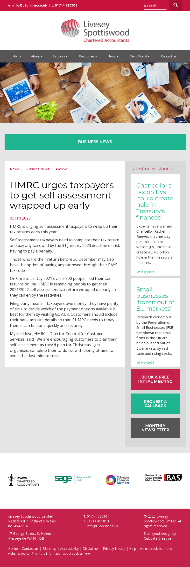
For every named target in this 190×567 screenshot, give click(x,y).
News (113, 56)
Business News (37, 169)
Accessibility (69, 548)
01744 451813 (98, 521)
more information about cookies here (64, 553)
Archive (61, 169)
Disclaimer (91, 548)
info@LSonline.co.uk (29, 5)
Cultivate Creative (157, 538)
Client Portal (139, 56)
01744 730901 (66, 5)
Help (132, 548)
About (36, 56)
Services (60, 56)
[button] (155, 404)
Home (17, 56)
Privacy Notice (114, 548)
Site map (49, 548)
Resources (88, 56)
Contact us (168, 56)
